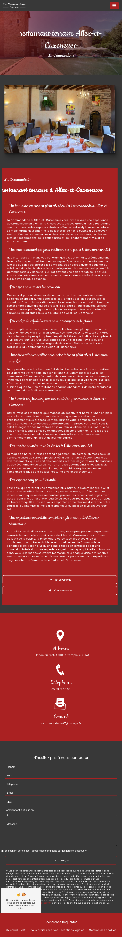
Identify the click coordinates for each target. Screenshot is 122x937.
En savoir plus (59, 579)
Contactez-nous (59, 590)
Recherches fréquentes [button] (61, 922)
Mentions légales (72, 930)
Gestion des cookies (102, 930)
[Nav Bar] (114, 5)
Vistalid (13, 930)
